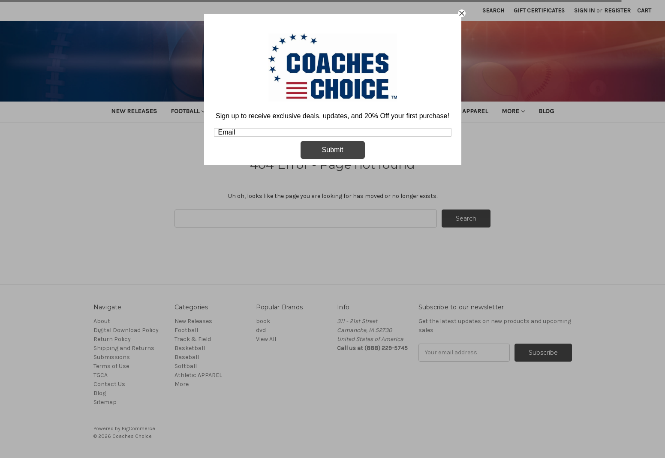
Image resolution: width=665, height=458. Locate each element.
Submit (332, 149)
